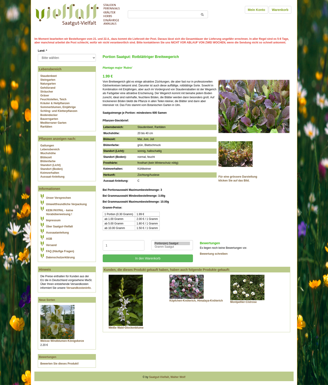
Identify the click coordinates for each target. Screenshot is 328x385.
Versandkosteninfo (78, 287)
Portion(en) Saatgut (172, 243)
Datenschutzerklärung (60, 257)
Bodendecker (49, 115)
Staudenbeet (48, 76)
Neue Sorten (47, 300)
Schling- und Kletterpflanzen (58, 111)
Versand (51, 245)
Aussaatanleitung (57, 232)
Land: (42, 50)
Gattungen (47, 145)
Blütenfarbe (48, 161)
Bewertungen (47, 357)
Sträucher (46, 91)
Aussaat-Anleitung (52, 176)
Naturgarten (48, 83)
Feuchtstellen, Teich (53, 99)
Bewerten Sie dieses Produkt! (59, 363)
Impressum (53, 220)
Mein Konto (256, 10)
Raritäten (46, 126)
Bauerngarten (49, 119)
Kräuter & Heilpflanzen (55, 103)
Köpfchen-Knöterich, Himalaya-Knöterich (196, 300)
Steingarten (47, 79)
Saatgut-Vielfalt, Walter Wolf (167, 377)
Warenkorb (280, 10)
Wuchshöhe (48, 153)
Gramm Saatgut (172, 247)
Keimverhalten (49, 172)
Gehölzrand (47, 87)
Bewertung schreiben (214, 253)
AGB (49, 238)
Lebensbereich (50, 149)
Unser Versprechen (58, 197)
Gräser (44, 95)
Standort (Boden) (51, 169)
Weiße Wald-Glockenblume (126, 327)
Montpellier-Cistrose (243, 302)
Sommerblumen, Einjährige (58, 107)
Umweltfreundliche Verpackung (66, 204)
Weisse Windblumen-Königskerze (62, 340)
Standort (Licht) (50, 165)
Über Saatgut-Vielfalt (59, 226)
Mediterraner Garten (53, 122)
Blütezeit (46, 157)
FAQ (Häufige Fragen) (60, 251)
